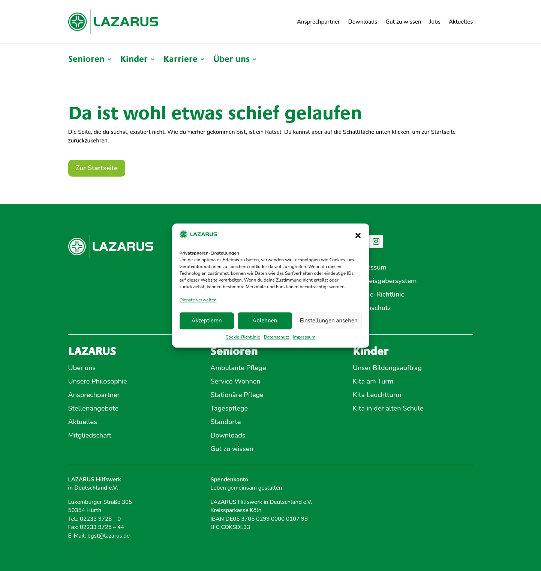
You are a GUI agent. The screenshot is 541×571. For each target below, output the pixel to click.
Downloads (363, 21)
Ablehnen (264, 321)
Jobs (435, 21)
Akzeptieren (206, 321)
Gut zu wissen (403, 21)
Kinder (134, 60)
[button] (358, 236)
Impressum (304, 337)
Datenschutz (276, 337)
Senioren (86, 60)
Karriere (180, 60)
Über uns (231, 60)
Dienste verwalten (198, 300)
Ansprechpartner (318, 21)
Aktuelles (461, 21)
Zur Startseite (97, 167)
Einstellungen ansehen (329, 321)
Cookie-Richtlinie (243, 337)
